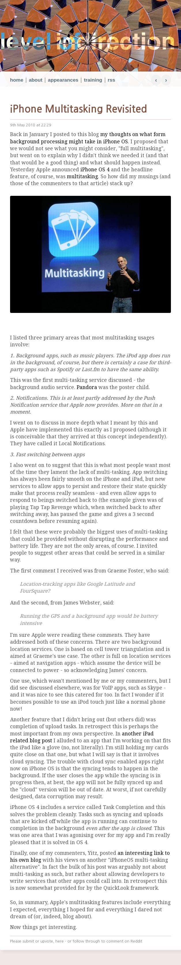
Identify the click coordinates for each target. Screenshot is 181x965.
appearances (63, 80)
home (16, 80)
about (35, 80)
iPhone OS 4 (95, 169)
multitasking (82, 176)
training (93, 80)
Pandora (87, 387)
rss (111, 80)
